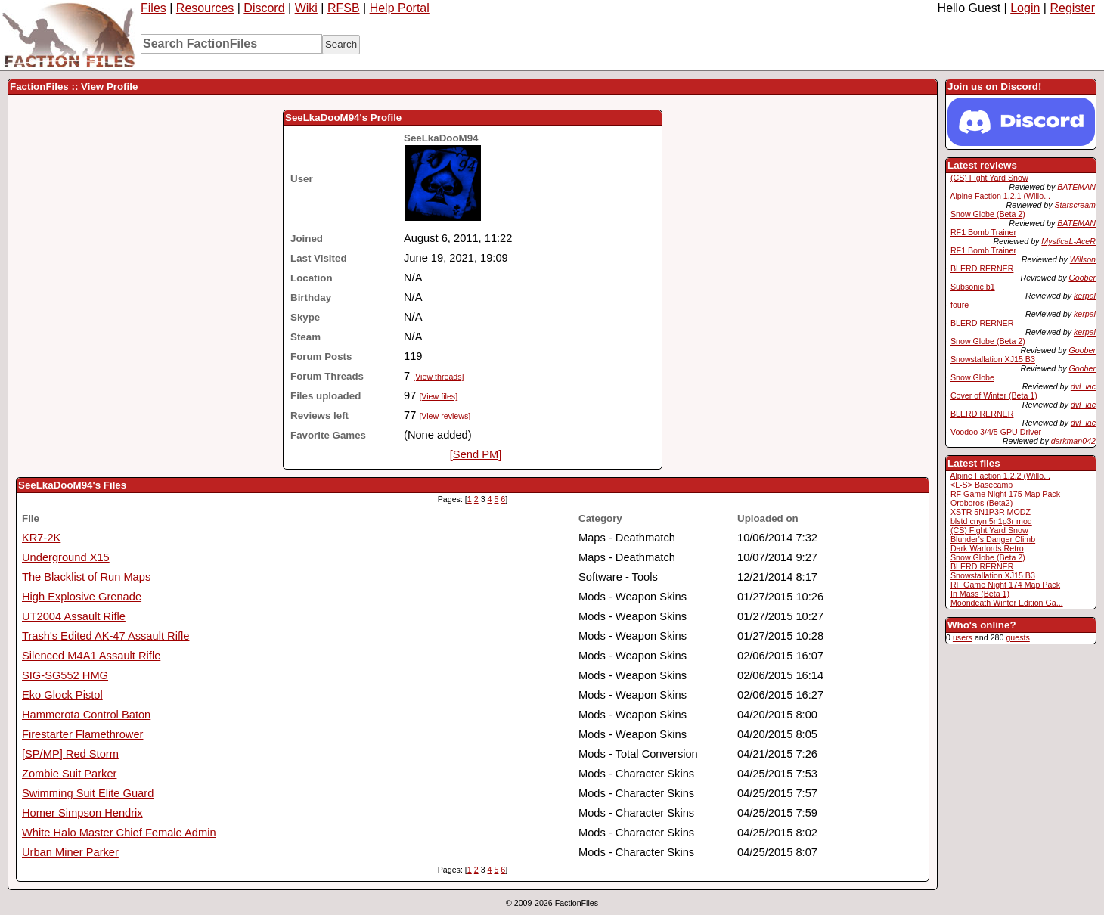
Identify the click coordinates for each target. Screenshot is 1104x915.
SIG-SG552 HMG (65, 675)
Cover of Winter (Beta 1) (993, 395)
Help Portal (400, 8)
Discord (263, 8)
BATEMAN (1076, 186)
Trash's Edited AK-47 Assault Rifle (105, 636)
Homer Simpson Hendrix (82, 813)
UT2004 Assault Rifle (74, 616)
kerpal (1085, 295)
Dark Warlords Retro (987, 548)
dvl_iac (1083, 386)
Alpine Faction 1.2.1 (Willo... (1000, 195)
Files (153, 8)
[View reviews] (444, 415)
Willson (1083, 259)
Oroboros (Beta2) (981, 502)
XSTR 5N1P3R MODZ (990, 511)
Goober (1082, 277)
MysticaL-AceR (1068, 241)
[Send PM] (475, 454)
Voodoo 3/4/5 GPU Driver (995, 431)
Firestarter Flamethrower (82, 734)
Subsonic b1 (972, 286)
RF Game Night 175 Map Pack (1005, 493)
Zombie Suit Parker (69, 774)
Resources (205, 8)
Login (1025, 8)
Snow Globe (972, 377)
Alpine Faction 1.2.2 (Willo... (1000, 475)
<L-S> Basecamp (981, 484)
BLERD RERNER (982, 268)
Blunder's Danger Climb (992, 539)
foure (959, 304)
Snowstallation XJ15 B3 (992, 359)
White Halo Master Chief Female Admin (119, 833)
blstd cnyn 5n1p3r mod (991, 521)
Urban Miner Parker (70, 852)
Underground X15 (66, 557)
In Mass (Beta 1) (979, 593)
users (962, 637)
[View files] (438, 396)
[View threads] (438, 376)
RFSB (343, 8)
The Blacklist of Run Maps (86, 577)
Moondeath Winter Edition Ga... (1006, 602)
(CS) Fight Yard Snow (989, 177)
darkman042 (1073, 440)
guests (1017, 637)
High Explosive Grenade (81, 597)
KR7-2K (41, 538)
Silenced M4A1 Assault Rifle (91, 656)
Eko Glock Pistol (62, 695)
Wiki (306, 8)
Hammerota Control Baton (86, 715)
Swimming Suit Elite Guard (88, 793)
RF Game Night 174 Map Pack (1005, 584)
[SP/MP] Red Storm (70, 754)
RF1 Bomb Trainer (983, 232)
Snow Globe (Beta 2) (987, 214)
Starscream (1075, 204)
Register (1072, 8)
